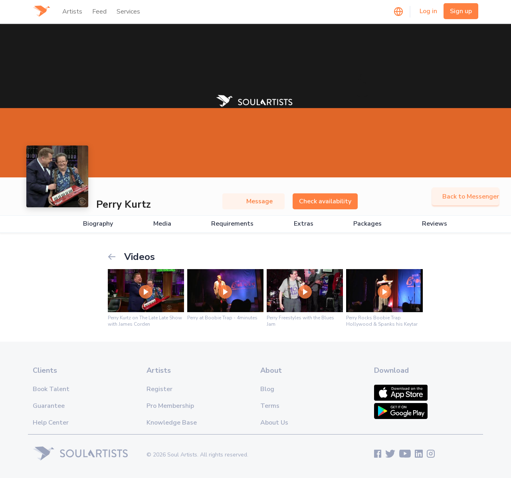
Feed (99, 11)
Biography (98, 224)
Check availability (325, 201)
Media (162, 224)
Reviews (434, 224)
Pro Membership (170, 406)
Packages (367, 224)
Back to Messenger (465, 196)
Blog (267, 389)
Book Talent (51, 389)
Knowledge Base (172, 423)
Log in (428, 11)
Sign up (461, 11)
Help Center (51, 423)
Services (128, 11)
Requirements (232, 224)
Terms (269, 406)
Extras (303, 224)
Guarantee (49, 406)
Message (253, 201)
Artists (72, 11)
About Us (274, 423)
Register (159, 389)
